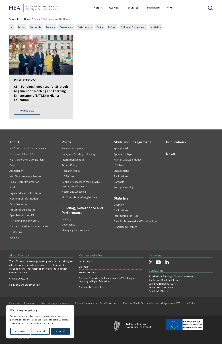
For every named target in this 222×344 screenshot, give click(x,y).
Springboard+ (86, 260)
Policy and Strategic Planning (78, 154)
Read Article (27, 110)
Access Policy (69, 165)
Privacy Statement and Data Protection (96, 303)
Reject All (40, 331)
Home (27, 19)
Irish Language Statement (55, 303)
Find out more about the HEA (24, 284)
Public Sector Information (24, 182)
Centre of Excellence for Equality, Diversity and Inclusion (81, 184)
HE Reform (68, 176)
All (11, 27)
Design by (19, 338)
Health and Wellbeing (74, 191)
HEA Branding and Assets (24, 221)
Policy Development (73, 148)
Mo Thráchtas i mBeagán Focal (79, 197)
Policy (100, 27)
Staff (12, 187)
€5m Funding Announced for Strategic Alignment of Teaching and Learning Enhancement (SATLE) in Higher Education (41, 93)
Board (12, 165)
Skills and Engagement (133, 27)
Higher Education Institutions (26, 193)
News (37, 19)
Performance (85, 27)
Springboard (121, 148)
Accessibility (16, 170)
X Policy (191, 303)
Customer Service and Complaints (28, 226)
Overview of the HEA (21, 154)
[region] (40, 321)
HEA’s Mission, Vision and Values (27, 148)
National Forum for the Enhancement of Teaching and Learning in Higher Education (107, 280)
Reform (112, 27)
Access (21, 27)
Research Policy (71, 170)
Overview (119, 204)
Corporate (35, 27)
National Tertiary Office (91, 286)
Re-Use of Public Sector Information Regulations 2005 (152, 303)
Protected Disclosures (22, 209)
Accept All (60, 331)
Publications (121, 176)
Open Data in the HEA (21, 215)
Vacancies (15, 237)
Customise (20, 331)
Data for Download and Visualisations (135, 221)
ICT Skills (119, 165)
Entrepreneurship (124, 187)
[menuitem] (153, 7)
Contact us (15, 232)
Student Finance (87, 272)
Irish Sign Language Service (25, 176)
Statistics (155, 27)
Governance (66, 27)
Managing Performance (75, 230)
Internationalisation (73, 159)
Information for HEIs (126, 215)
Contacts (119, 182)
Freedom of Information (23, 198)
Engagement (121, 170)
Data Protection (18, 204)
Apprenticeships (123, 154)
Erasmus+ (84, 266)
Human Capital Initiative (128, 159)
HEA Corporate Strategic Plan (26, 159)
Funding (50, 27)
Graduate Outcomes (125, 227)
